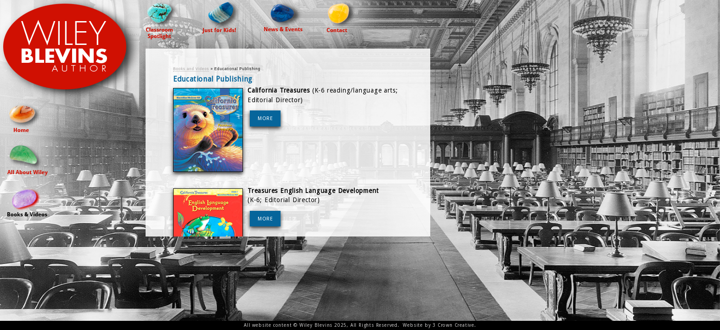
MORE (265, 118)
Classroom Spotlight (162, 19)
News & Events (284, 15)
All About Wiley (27, 159)
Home (25, 117)
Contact (341, 16)
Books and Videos (27, 201)
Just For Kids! (221, 16)
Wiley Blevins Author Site (73, 51)
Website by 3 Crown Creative (438, 325)
